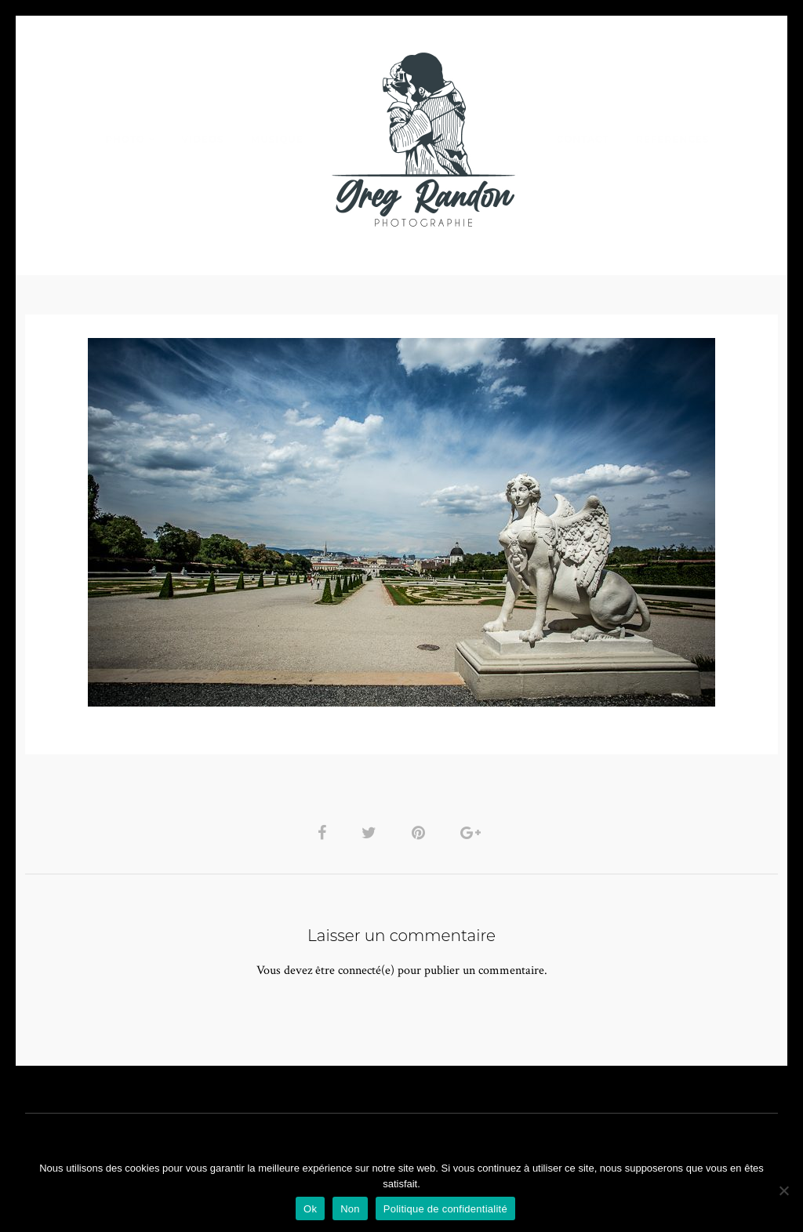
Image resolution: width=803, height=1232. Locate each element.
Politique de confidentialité (445, 1209)
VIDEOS (202, 139)
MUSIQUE (277, 139)
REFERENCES (673, 139)
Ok (310, 1209)
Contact (583, 139)
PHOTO (125, 139)
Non (350, 1209)
